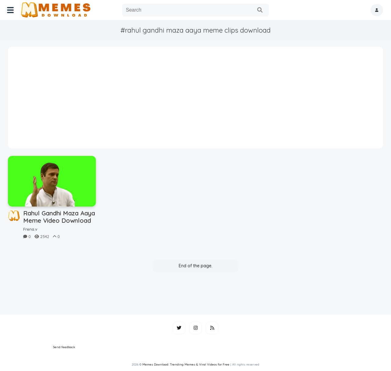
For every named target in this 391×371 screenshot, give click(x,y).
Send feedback (64, 347)
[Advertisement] (195, 99)
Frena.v (30, 229)
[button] (377, 10)
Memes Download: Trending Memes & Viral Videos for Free (185, 364)
